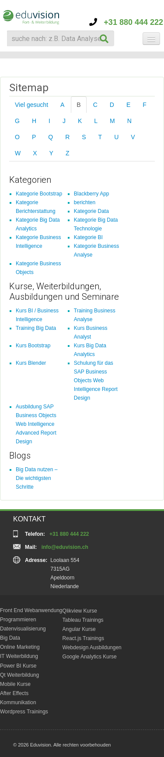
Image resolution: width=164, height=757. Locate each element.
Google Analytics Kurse (90, 657)
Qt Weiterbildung (19, 675)
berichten (84, 202)
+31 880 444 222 (126, 22)
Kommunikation (18, 702)
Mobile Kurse (15, 684)
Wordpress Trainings (24, 712)
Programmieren (18, 620)
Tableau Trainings (83, 620)
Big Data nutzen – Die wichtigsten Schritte (36, 478)
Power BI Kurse (18, 666)
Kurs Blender (31, 363)
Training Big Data (36, 328)
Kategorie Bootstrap (39, 194)
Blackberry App (91, 194)
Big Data (10, 638)
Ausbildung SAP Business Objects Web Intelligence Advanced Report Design (36, 424)
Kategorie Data (91, 211)
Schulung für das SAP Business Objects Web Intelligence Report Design (96, 380)
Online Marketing (20, 647)
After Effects (14, 693)
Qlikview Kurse (80, 611)
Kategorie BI (88, 237)
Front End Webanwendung (31, 610)
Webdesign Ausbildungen (92, 647)
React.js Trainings (83, 638)
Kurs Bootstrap (33, 346)
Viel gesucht (31, 104)
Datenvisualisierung (23, 629)
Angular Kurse (79, 629)
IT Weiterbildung (19, 656)
